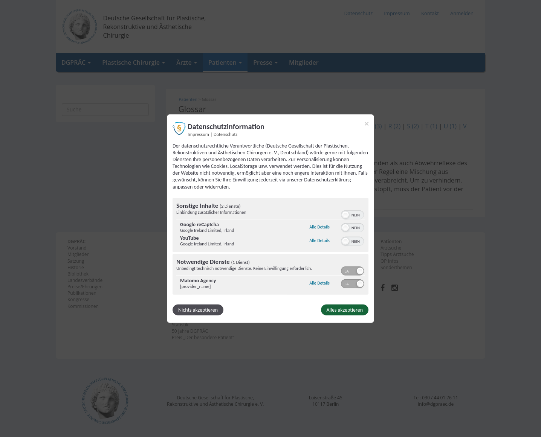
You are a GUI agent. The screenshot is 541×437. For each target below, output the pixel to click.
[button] (345, 215)
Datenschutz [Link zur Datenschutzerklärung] (225, 134)
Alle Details (319, 227)
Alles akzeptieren (345, 310)
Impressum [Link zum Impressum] (198, 134)
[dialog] (270, 218)
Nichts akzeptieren (198, 310)
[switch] (352, 214)
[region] (270, 247)
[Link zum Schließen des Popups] (366, 123)
